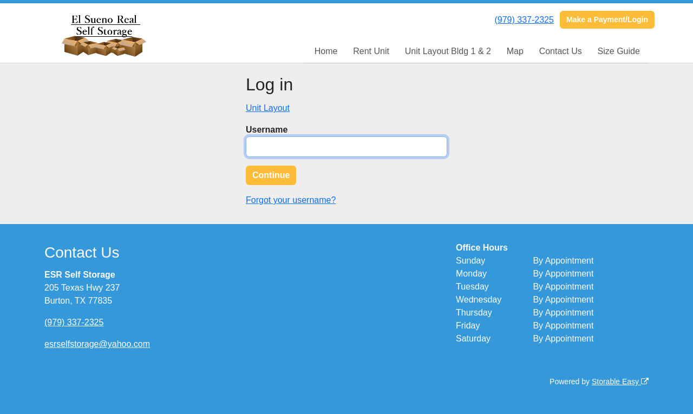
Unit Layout (268, 108)
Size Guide (619, 51)
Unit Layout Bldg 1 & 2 (448, 51)
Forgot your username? (291, 200)
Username (266, 129)
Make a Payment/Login (607, 19)
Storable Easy (620, 381)
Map (515, 51)
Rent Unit (371, 51)
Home (326, 51)
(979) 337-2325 (523, 19)
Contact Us (560, 51)
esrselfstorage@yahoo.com (97, 344)
